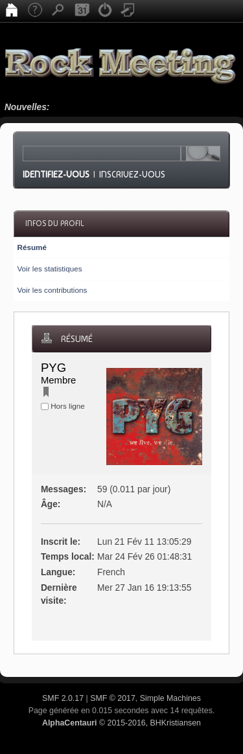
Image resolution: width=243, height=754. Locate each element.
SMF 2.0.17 (63, 698)
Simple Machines (170, 698)
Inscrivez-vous (132, 174)
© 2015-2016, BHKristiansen (121, 722)
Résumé (31, 247)
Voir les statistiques (49, 268)
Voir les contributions (52, 290)
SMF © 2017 (112, 698)
